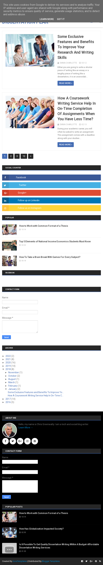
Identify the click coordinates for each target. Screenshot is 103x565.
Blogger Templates (51, 561)
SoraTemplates (20, 561)
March (11, 382)
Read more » (65, 83)
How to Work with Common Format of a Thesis (43, 226)
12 (24, 156)
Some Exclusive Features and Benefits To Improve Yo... (36, 392)
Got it (61, 19)
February (13, 385)
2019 (8, 366)
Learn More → (26, 427)
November (13, 372)
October (12, 376)
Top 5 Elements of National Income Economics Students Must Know (55, 241)
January (12, 389)
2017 (8, 399)
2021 (8, 359)
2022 (8, 356)
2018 (8, 369)
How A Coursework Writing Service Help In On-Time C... (35, 395)
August (12, 379)
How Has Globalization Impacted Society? (41, 528)
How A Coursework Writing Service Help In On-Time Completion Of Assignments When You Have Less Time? (77, 108)
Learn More (47, 19)
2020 (8, 362)
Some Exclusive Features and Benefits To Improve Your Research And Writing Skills (76, 47)
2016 (8, 402)
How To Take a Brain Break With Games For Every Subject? (49, 257)
